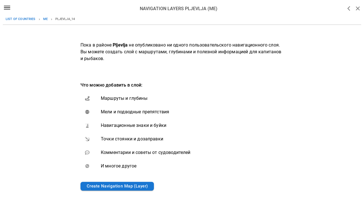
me (45, 19)
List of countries (21, 19)
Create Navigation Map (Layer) (117, 186)
